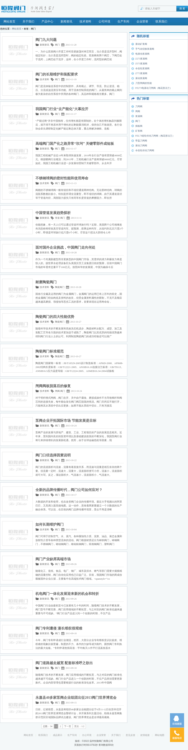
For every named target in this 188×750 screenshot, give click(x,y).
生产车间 (123, 21)
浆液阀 (138, 116)
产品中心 (47, 21)
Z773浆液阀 (141, 73)
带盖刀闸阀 (141, 140)
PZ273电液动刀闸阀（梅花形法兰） (153, 88)
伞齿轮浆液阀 (142, 68)
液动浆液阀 (141, 78)
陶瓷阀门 (59, 287)
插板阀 (138, 126)
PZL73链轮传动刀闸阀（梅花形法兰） (155, 135)
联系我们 (161, 21)
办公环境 (86, 735)
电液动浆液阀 (142, 53)
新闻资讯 (66, 21)
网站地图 (159, 735)
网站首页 (9, 21)
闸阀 (57, 391)
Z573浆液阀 (141, 63)
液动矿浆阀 (141, 44)
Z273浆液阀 (141, 58)
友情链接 (145, 735)
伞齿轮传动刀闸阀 (144, 150)
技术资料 (85, 21)
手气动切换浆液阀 (144, 49)
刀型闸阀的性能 (143, 83)
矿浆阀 (138, 130)
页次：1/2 (79, 726)
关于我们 (28, 21)
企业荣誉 (142, 21)
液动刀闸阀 (141, 145)
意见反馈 (130, 735)
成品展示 (57, 735)
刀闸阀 (138, 106)
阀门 (57, 44)
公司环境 (104, 21)
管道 (57, 218)
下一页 (67, 726)
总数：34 (47, 726)
